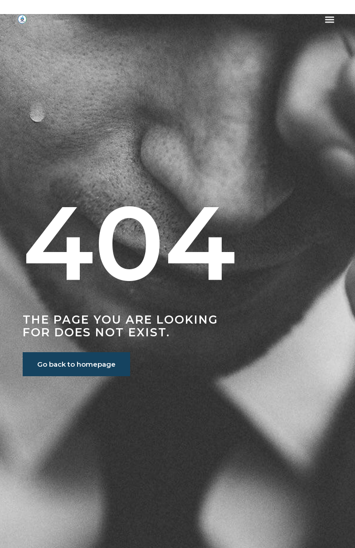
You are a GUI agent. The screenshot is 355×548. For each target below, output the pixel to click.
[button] (329, 19)
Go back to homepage (76, 364)
